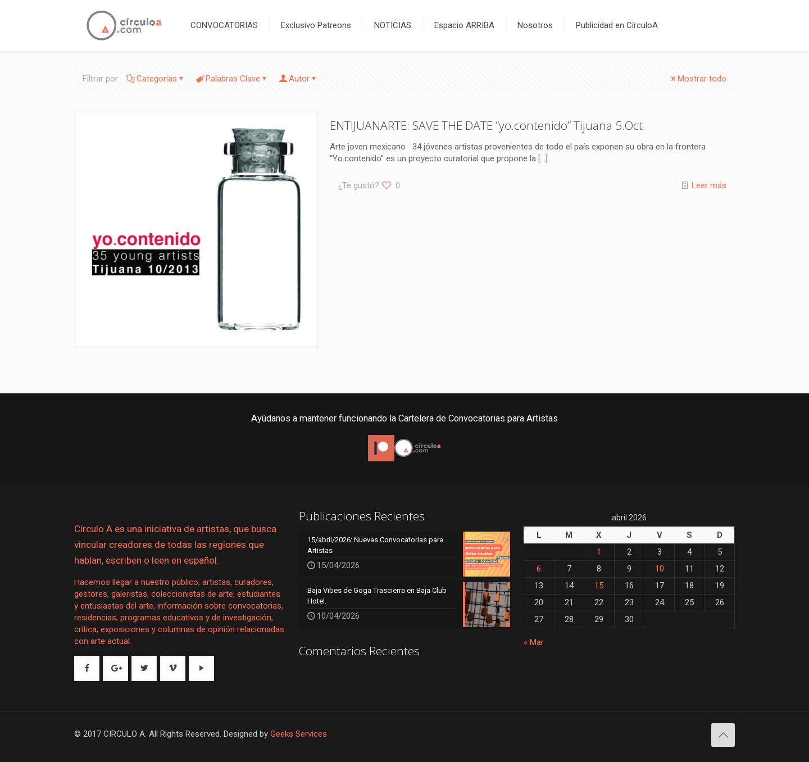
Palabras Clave (232, 79)
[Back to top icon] (723, 735)
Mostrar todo (697, 79)
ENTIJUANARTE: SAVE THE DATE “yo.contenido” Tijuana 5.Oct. (488, 125)
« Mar (534, 642)
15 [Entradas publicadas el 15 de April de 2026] (598, 585)
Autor (298, 79)
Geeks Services (298, 734)
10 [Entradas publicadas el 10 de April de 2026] (659, 569)
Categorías (155, 79)
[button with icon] (86, 668)
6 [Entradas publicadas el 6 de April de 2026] (539, 569)
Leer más (709, 185)
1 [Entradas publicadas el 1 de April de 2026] (599, 552)
